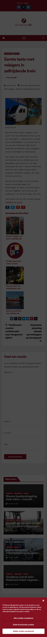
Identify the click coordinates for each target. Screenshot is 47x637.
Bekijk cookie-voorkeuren (23, 631)
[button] (43, 600)
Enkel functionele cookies (23, 625)
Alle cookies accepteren (23, 618)
